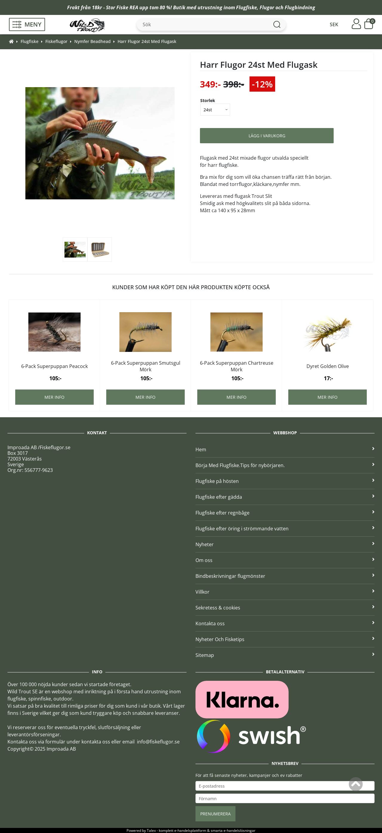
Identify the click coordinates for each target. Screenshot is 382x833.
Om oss (285, 560)
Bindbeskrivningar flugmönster (285, 576)
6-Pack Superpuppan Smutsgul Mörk (145, 366)
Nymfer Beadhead (92, 41)
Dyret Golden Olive (327, 366)
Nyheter (285, 544)
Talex (151, 830)
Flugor (267, 7)
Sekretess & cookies (285, 607)
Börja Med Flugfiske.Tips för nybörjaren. (285, 465)
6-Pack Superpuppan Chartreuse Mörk (236, 366)
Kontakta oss (285, 623)
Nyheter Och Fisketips (285, 639)
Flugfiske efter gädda (285, 497)
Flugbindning (300, 7)
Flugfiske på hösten (285, 481)
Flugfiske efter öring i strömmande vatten (285, 528)
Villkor (285, 592)
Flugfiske (246, 7)
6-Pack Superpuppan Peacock (54, 366)
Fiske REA (127, 7)
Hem (285, 449)
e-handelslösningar (239, 830)
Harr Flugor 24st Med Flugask (147, 41)
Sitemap (285, 655)
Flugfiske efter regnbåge (285, 512)
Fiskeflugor (56, 41)
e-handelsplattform (190, 830)
